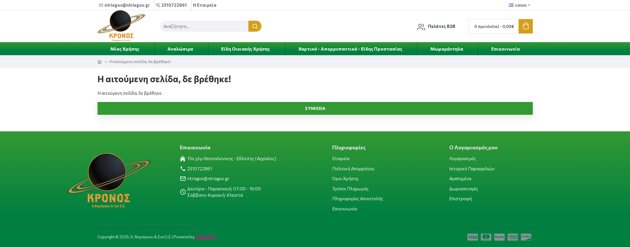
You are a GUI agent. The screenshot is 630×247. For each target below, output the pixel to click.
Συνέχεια (315, 108)
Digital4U (205, 236)
